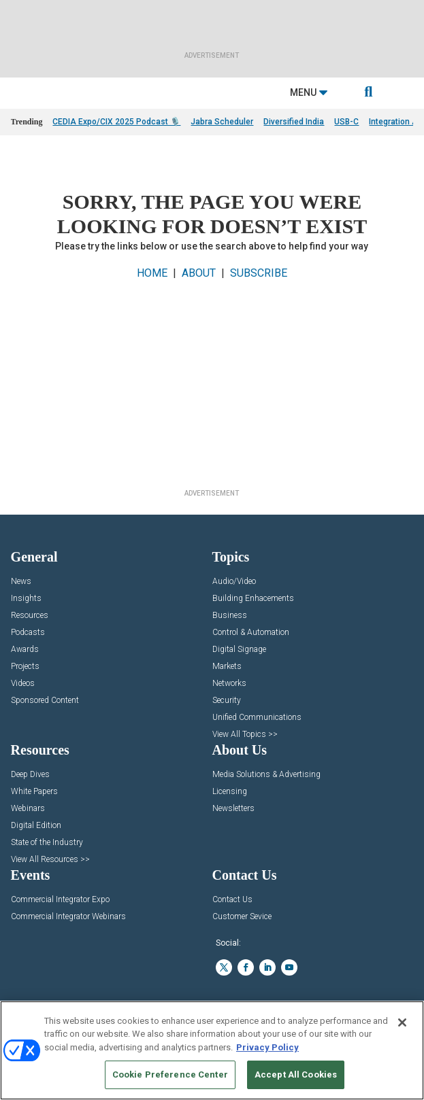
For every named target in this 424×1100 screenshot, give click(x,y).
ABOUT (199, 273)
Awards (25, 649)
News (21, 581)
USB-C (346, 121)
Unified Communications (256, 717)
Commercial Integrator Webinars (68, 916)
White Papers (34, 791)
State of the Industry (47, 842)
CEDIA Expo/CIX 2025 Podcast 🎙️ (116, 121)
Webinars (28, 808)
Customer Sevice (242, 916)
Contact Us (232, 899)
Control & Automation (250, 632)
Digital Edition (36, 825)
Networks (229, 683)
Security (226, 700)
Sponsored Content (45, 700)
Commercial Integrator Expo (60, 899)
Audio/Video (234, 581)
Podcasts (28, 632)
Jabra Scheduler (222, 121)
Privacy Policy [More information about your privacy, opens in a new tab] (267, 1047)
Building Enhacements (253, 598)
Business (229, 615)
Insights (26, 598)
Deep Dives (30, 774)
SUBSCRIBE (258, 273)
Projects (25, 666)
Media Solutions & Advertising (266, 774)
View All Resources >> (50, 859)
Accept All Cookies (296, 1074)
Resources (29, 615)
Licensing (229, 791)
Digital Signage (239, 649)
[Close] (402, 1022)
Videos (23, 683)
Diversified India (293, 121)
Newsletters (233, 808)
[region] (212, 1050)
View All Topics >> (245, 734)
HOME (152, 273)
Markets (227, 666)
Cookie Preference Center (170, 1074)
